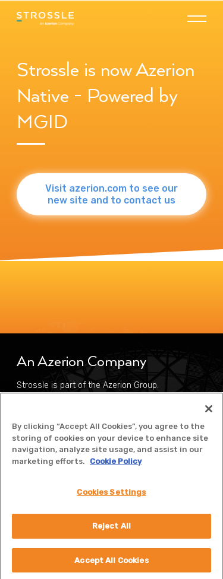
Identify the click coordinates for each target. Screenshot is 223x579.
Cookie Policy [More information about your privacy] (116, 464)
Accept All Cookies (111, 563)
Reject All (111, 529)
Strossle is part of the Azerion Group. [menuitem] (88, 385)
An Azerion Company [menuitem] (81, 362)
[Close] (209, 413)
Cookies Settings (111, 496)
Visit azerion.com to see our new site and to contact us (111, 194)
